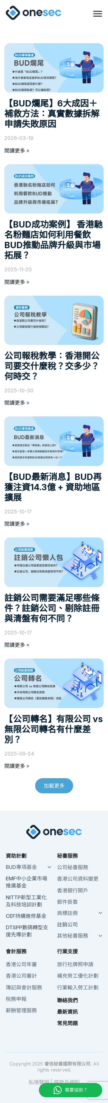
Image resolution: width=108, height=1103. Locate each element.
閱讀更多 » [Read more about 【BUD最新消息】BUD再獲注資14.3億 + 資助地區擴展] (16, 524)
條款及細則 (67, 1082)
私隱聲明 (39, 1082)
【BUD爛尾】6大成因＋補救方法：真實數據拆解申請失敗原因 (51, 113)
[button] (54, 785)
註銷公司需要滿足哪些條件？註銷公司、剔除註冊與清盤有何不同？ (51, 608)
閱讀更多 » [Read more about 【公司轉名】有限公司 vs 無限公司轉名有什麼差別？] (16, 766)
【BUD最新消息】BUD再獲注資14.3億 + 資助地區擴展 (53, 487)
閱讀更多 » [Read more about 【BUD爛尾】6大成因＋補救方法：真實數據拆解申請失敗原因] (16, 151)
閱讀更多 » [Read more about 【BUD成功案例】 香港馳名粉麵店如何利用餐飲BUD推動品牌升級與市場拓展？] (16, 282)
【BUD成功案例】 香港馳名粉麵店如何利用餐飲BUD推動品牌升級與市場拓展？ (53, 239)
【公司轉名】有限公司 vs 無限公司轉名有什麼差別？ (53, 729)
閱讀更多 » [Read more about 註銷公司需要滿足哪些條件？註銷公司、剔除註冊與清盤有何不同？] (16, 645)
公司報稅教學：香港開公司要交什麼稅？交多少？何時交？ (51, 366)
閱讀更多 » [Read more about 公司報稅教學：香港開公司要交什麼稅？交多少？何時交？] (16, 403)
